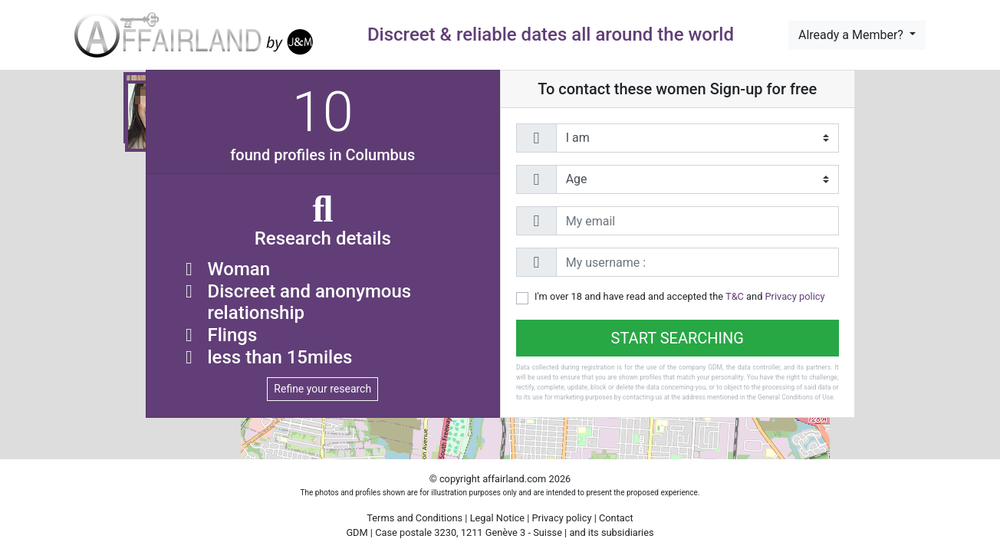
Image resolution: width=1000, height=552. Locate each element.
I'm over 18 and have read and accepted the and (680, 296)
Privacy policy (795, 296)
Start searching (677, 338)
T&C (734, 296)
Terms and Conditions (414, 518)
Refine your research (322, 389)
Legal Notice (499, 518)
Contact (616, 518)
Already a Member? (852, 35)
